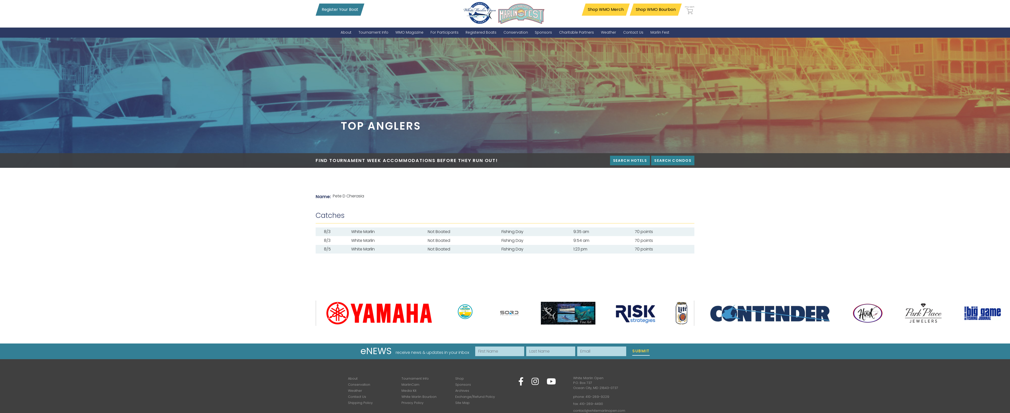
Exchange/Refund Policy (475, 396)
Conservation (359, 384)
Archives (462, 390)
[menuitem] (346, 32)
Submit (641, 351)
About (353, 378)
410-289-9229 (597, 396)
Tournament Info (415, 378)
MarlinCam (410, 384)
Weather (355, 390)
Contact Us (357, 396)
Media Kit (408, 390)
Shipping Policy (360, 402)
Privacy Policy (412, 402)
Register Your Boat (340, 9)
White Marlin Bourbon (419, 396)
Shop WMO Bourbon (656, 9)
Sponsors (463, 384)
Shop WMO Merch (606, 9)
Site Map (462, 402)
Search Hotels (630, 160)
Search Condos (672, 160)
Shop (459, 378)
